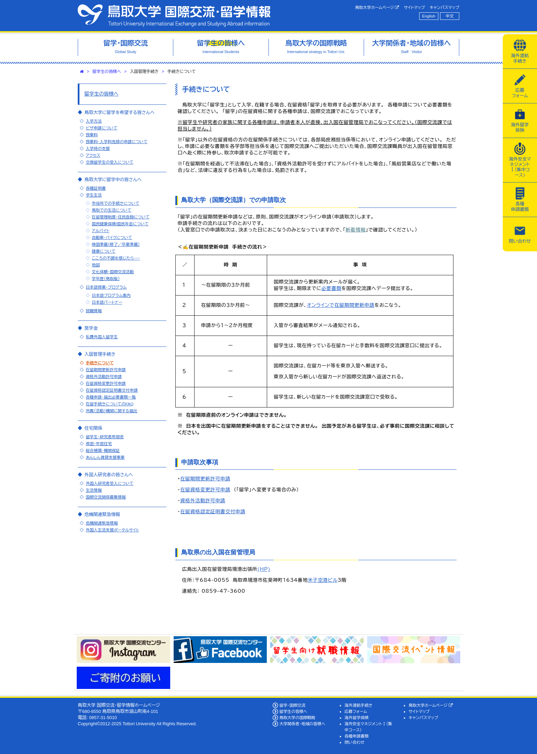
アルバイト (101, 230)
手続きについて (100, 363)
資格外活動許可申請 (202, 500)
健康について (103, 251)
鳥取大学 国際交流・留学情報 (174, 15)
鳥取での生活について (112, 210)
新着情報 (356, 229)
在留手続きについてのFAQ (109, 404)
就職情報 (94, 311)
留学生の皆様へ (106, 71)
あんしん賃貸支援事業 (105, 457)
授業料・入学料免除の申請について (116, 141)
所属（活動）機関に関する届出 (111, 411)
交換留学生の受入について (109, 162)
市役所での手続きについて (115, 203)
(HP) (263, 569)
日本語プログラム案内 (111, 295)
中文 (450, 16)
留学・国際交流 (292, 705)
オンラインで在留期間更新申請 (340, 305)
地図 (96, 265)
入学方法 (94, 121)
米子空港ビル (323, 580)
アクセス (93, 155)
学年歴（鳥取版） (106, 278)
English (428, 16)
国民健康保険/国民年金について (120, 224)
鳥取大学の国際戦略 (297, 717)
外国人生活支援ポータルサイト (112, 530)
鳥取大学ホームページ (377, 7)
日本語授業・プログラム (106, 287)
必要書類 (331, 288)
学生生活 (94, 195)
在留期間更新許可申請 (205, 478)
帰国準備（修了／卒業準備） (116, 244)
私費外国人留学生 (102, 337)
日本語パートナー (107, 302)
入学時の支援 (98, 148)
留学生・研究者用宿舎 (105, 437)
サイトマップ (414, 7)
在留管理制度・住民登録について (121, 217)
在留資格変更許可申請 (205, 489)
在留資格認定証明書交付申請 (212, 511)
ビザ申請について (101, 128)
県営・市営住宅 (99, 443)
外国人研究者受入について (109, 483)
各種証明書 (95, 188)
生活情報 (94, 490)
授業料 (92, 135)
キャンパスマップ (444, 7)
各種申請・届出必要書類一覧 (111, 397)
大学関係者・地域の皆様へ (302, 723)
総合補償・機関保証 (103, 450)
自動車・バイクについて (112, 237)
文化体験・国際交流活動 (113, 271)
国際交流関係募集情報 (106, 497)
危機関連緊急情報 (102, 523)
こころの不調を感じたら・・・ (116, 258)
